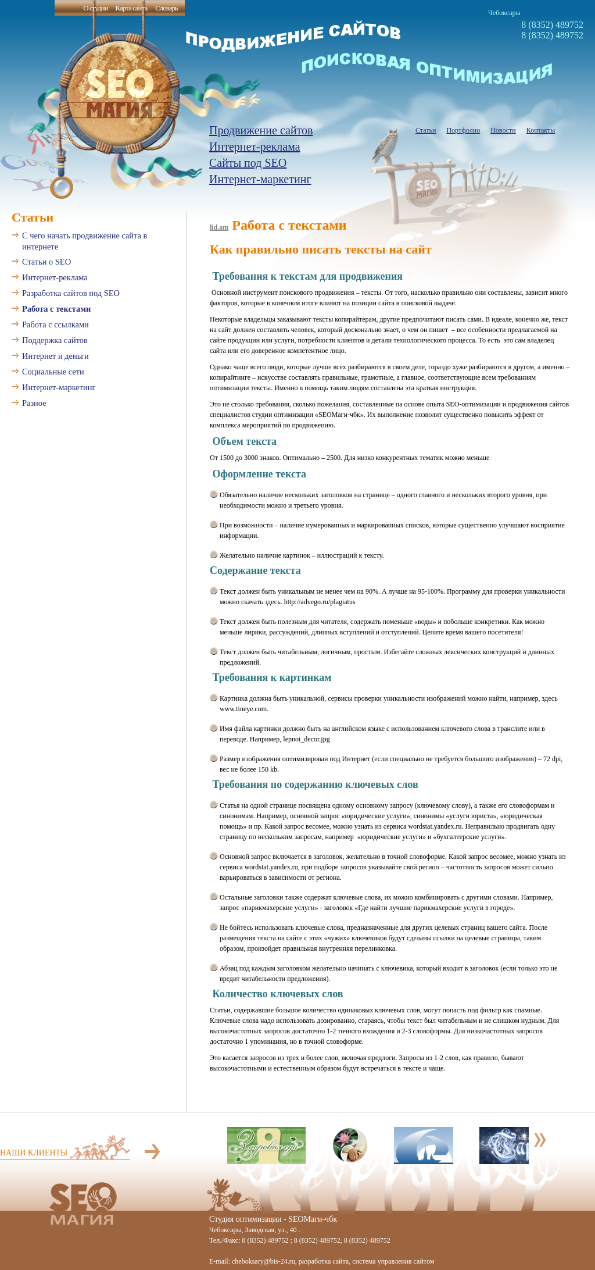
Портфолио (463, 130)
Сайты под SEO (247, 162)
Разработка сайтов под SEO (71, 293)
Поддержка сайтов (55, 340)
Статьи (425, 130)
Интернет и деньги (55, 356)
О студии (95, 7)
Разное (34, 403)
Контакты (540, 130)
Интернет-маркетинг (260, 179)
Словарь (166, 7)
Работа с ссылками (55, 324)
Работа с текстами (56, 308)
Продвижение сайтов (261, 130)
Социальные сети (53, 371)
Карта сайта (131, 7)
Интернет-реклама (254, 146)
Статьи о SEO (46, 261)
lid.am (219, 227)
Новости (503, 130)
